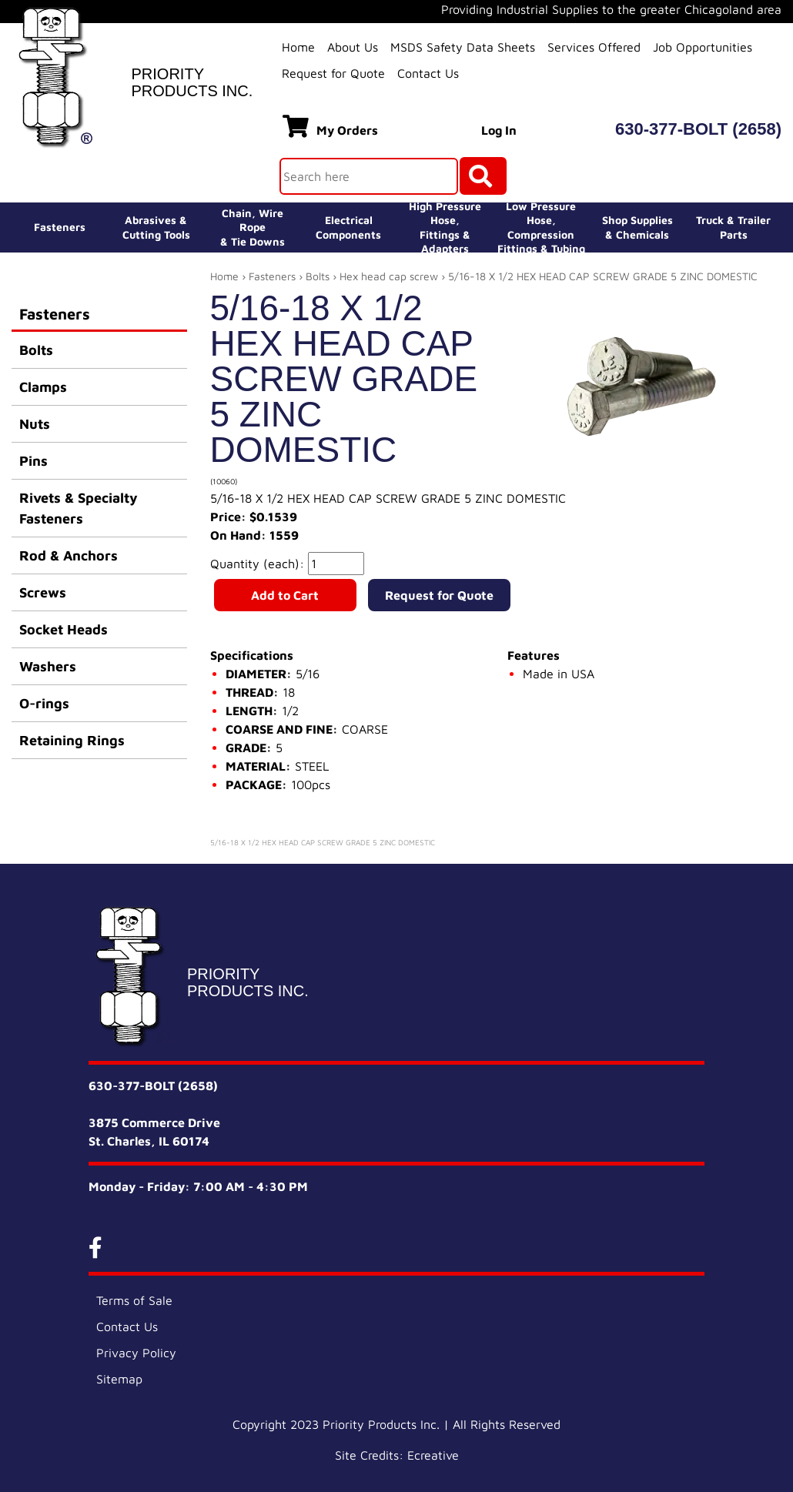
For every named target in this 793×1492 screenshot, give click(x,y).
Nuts (34, 424)
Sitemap (119, 1379)
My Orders (330, 126)
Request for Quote (333, 73)
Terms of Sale (134, 1300)
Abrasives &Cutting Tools (156, 226)
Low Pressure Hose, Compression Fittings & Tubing (541, 227)
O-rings (44, 703)
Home (298, 47)
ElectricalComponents (348, 226)
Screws (42, 592)
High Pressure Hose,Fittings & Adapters (445, 227)
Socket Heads (63, 629)
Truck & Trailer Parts (733, 226)
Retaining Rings (72, 740)
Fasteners (59, 226)
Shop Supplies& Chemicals (637, 226)
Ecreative (433, 1455)
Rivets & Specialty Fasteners (78, 508)
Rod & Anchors (68, 555)
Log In (499, 130)
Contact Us (428, 73)
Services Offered (594, 47)
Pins (33, 461)
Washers (47, 666)
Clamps (43, 387)
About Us (352, 47)
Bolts (36, 350)
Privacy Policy (136, 1353)
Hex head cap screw (389, 276)
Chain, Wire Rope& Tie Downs (252, 226)
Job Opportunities (702, 47)
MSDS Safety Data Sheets (462, 47)
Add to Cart (285, 595)
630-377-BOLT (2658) (698, 129)
